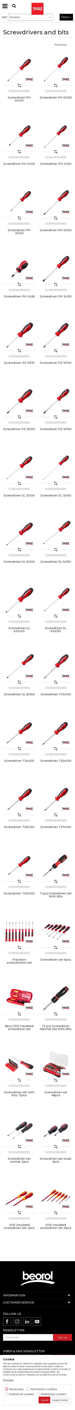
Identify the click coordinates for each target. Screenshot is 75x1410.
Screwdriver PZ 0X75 (19, 362)
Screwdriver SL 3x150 (55, 495)
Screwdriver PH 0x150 (56, 97)
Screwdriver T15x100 (19, 760)
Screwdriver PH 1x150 (55, 163)
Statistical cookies (21, 1394)
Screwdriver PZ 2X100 (19, 429)
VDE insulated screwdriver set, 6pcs (55, 1226)
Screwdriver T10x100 (56, 694)
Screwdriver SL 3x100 (19, 495)
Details (8, 1380)
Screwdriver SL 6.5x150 (56, 630)
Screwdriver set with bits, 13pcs (19, 1094)
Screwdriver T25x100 (19, 827)
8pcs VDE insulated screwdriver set (19, 1028)
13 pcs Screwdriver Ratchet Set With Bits (56, 1028)
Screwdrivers (19, 91)
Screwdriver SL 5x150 (55, 561)
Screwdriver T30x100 (19, 893)
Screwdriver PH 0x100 (19, 99)
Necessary (16, 1389)
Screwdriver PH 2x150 (56, 230)
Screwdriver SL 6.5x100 (19, 630)
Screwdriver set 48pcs (55, 1094)
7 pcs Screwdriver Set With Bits (56, 895)
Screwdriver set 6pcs (55, 959)
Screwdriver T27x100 (55, 827)
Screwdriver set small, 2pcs (56, 1160)
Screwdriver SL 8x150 (19, 694)
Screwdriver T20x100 (55, 760)
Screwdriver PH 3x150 (56, 296)
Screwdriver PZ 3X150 (56, 429)
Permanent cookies (43, 1389)
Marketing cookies (53, 1394)
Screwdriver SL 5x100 (19, 561)
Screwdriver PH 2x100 (19, 232)
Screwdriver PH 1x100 (19, 163)
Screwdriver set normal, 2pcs (19, 1160)
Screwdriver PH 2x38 (19, 296)
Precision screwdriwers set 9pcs (19, 962)
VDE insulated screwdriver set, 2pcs (19, 1226)
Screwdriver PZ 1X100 (55, 362)
